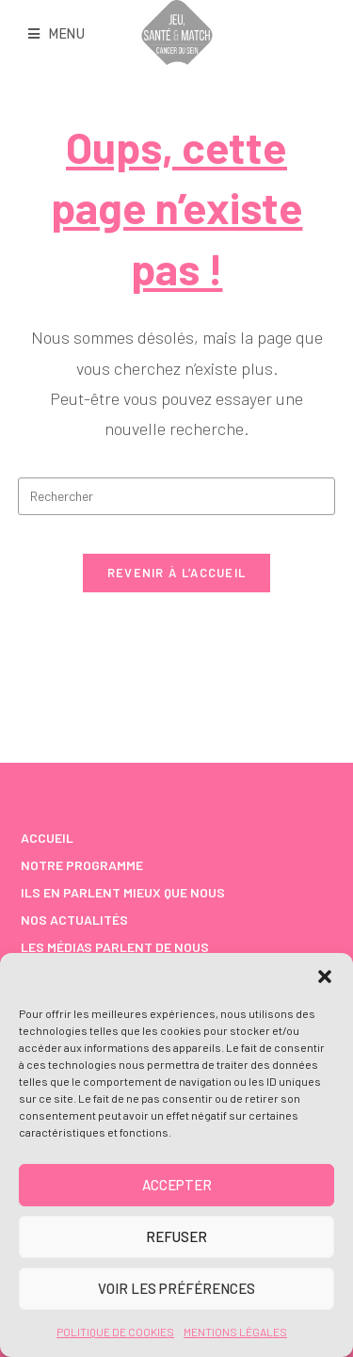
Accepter (177, 1184)
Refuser (176, 1236)
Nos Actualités (74, 920)
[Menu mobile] (57, 34)
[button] (324, 976)
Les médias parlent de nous (115, 947)
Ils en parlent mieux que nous (123, 892)
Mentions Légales (235, 1331)
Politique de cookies (115, 1331)
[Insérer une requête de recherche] (177, 496)
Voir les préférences (176, 1288)
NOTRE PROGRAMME (82, 865)
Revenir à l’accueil (177, 572)
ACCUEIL (47, 838)
